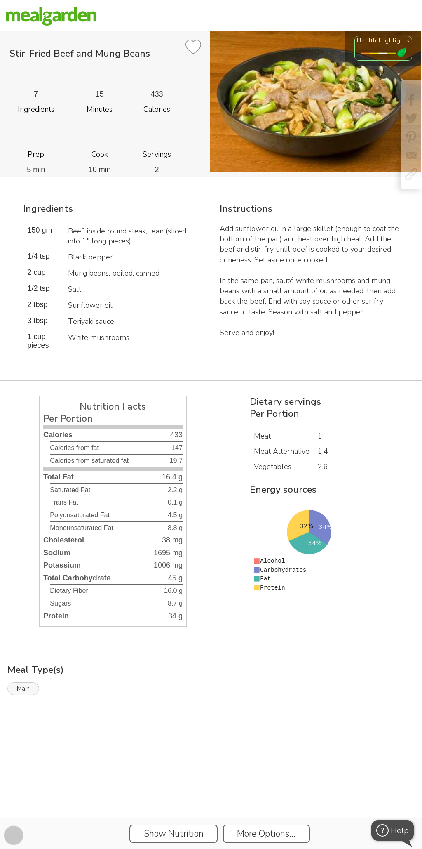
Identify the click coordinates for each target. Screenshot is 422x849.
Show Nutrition (174, 834)
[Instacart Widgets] (211, 789)
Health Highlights (383, 40)
